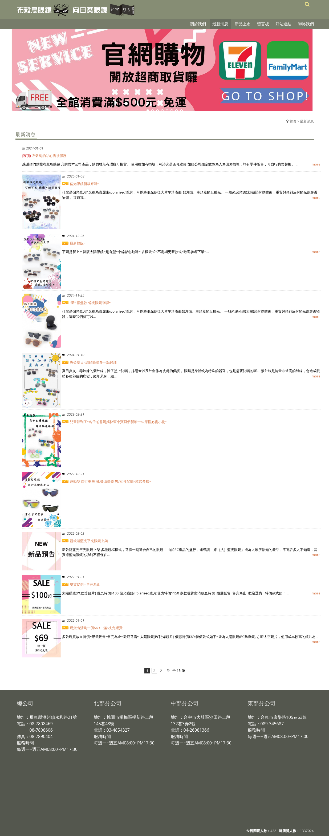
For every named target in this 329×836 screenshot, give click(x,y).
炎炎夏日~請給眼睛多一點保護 (93, 362)
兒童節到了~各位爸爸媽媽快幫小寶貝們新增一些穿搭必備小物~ (118, 421)
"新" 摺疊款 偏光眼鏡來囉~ (90, 302)
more (316, 164)
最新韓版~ (78, 243)
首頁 (293, 121)
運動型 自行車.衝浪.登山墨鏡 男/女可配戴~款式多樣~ (110, 481)
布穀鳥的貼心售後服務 (44, 155)
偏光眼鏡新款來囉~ (84, 183)
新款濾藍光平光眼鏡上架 (89, 540)
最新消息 (307, 121)
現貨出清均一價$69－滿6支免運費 (96, 627)
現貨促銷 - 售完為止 (85, 584)
